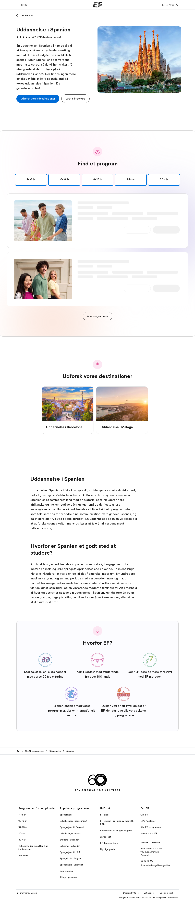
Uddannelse (26, 15)
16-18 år (22, 821)
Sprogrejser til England (72, 827)
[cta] (37, 99)
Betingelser (149, 893)
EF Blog (104, 814)
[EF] (97, 4)
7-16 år (22, 814)
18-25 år (22, 827)
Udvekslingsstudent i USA (73, 821)
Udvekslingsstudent (70, 833)
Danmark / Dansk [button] (26, 893)
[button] (22, 4)
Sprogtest (105, 836)
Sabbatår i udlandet (70, 846)
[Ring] (169, 5)
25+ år (21, 833)
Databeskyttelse (131, 893)
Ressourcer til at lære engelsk (116, 830)
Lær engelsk (66, 871)
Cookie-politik (166, 893)
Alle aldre (23, 855)
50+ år (22, 839)
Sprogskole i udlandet (71, 864)
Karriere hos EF (148, 833)
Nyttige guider (108, 849)
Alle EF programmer (151, 827)
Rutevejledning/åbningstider (155, 865)
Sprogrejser (66, 814)
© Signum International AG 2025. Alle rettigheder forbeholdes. (149, 897)
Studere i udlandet (69, 839)
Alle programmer (69, 877)
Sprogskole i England (71, 858)
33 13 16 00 (146, 860)
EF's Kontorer (147, 821)
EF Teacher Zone (109, 843)
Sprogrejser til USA (70, 852)
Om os (144, 814)
